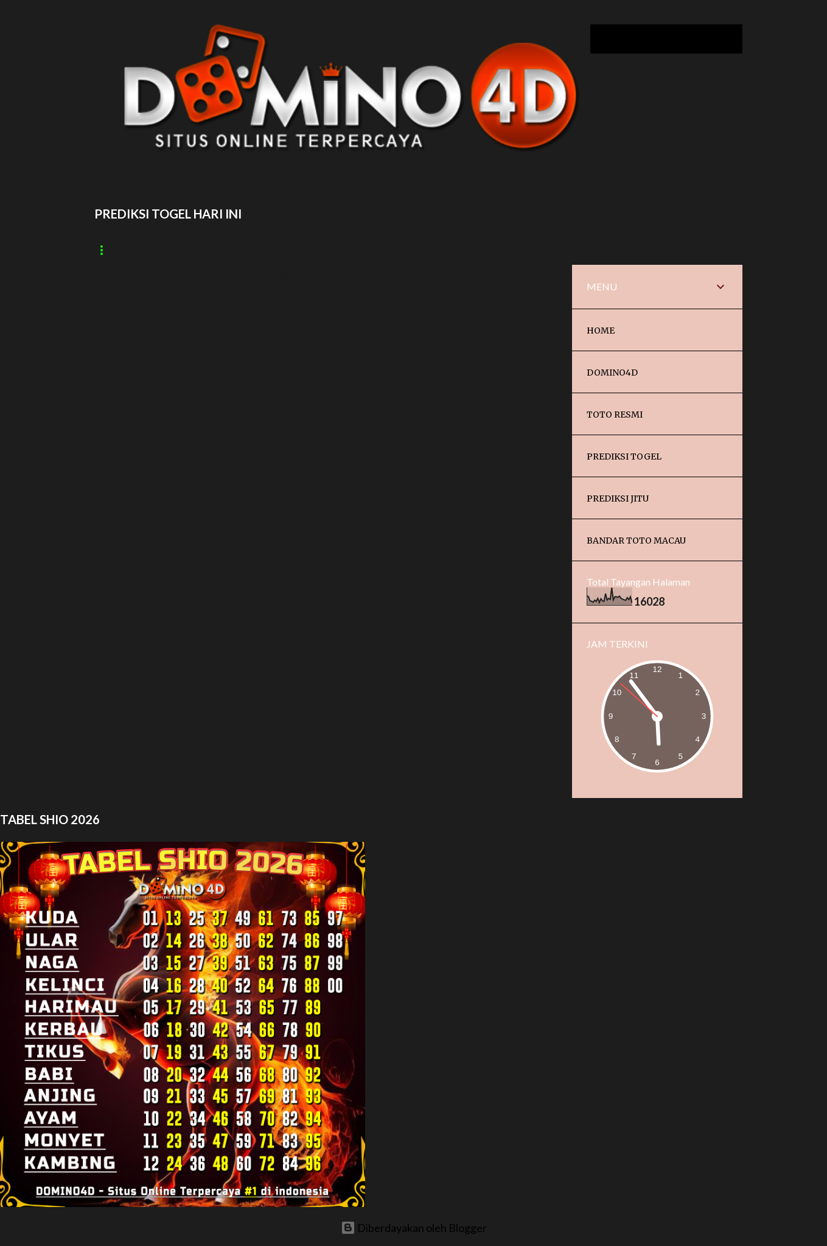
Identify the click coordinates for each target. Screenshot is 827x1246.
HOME (601, 330)
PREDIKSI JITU (618, 498)
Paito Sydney (315, 250)
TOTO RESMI (615, 414)
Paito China (401, 250)
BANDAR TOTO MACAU (636, 540)
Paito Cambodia (219, 250)
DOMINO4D (612, 372)
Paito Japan (483, 250)
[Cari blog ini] (678, 39)
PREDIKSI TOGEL (624, 456)
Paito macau (124, 250)
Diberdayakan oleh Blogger (414, 1227)
